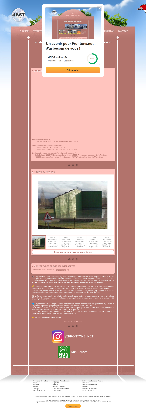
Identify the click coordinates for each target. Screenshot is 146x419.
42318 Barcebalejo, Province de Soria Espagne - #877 (55, 157)
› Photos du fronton (43, 171)
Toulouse (85, 387)
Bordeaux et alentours (89, 385)
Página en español (105, 396)
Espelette (55, 383)
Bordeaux (85, 383)
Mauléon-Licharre (58, 387)
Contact (122, 31)
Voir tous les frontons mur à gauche (48, 317)
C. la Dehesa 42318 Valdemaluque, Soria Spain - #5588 (56, 155)
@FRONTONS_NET (73, 336)
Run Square (73, 352)
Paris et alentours (88, 391)
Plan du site (60, 396)
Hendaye (36, 389)
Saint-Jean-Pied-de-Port (60, 389)
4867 (18, 14)
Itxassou (55, 385)
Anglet (35, 383)
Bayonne (36, 385)
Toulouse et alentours (89, 389)
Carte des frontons (70, 396)
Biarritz (35, 387)
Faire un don (73, 406)
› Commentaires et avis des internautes (53, 265)
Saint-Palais (56, 391)
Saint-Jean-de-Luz (39, 391)
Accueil (24, 31)
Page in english (93, 396)
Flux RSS (84, 396)
